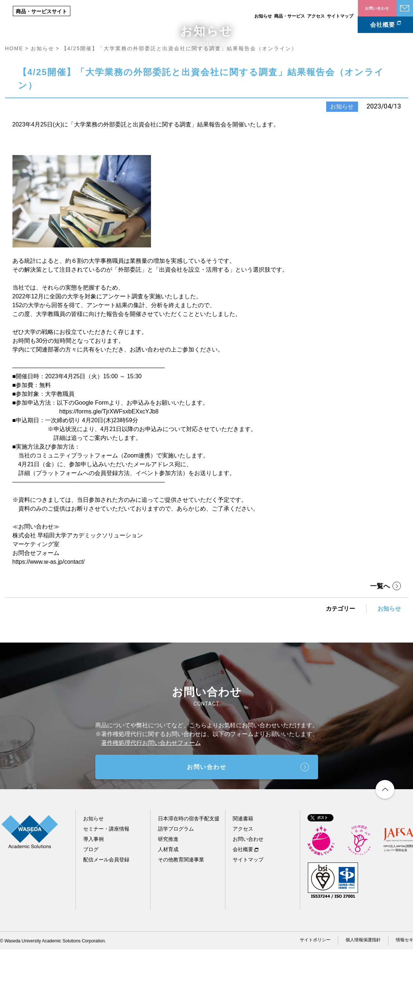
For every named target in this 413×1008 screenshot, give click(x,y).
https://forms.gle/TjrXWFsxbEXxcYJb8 (109, 470)
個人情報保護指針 (363, 998)
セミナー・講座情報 (106, 887)
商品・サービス (289, 16)
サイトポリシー (315, 998)
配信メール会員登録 (106, 918)
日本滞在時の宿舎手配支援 (189, 877)
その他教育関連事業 (181, 918)
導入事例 (93, 898)
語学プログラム (176, 887)
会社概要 (382, 25)
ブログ (91, 908)
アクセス (316, 16)
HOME (14, 107)
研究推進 (168, 898)
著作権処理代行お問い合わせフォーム (151, 801)
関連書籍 (243, 877)
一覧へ (380, 644)
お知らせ (263, 16)
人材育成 (168, 908)
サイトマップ (340, 16)
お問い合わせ (405, 8)
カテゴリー (340, 667)
